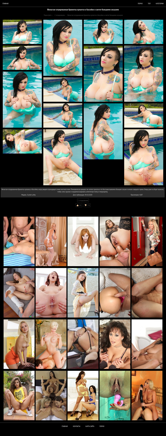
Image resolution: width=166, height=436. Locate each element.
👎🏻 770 (87, 205)
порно (140, 3)
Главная (5, 3)
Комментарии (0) (7, 209)
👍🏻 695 (79, 205)
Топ (149, 3)
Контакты (76, 426)
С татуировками (83, 200)
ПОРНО (102, 426)
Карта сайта (89, 426)
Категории (160, 3)
